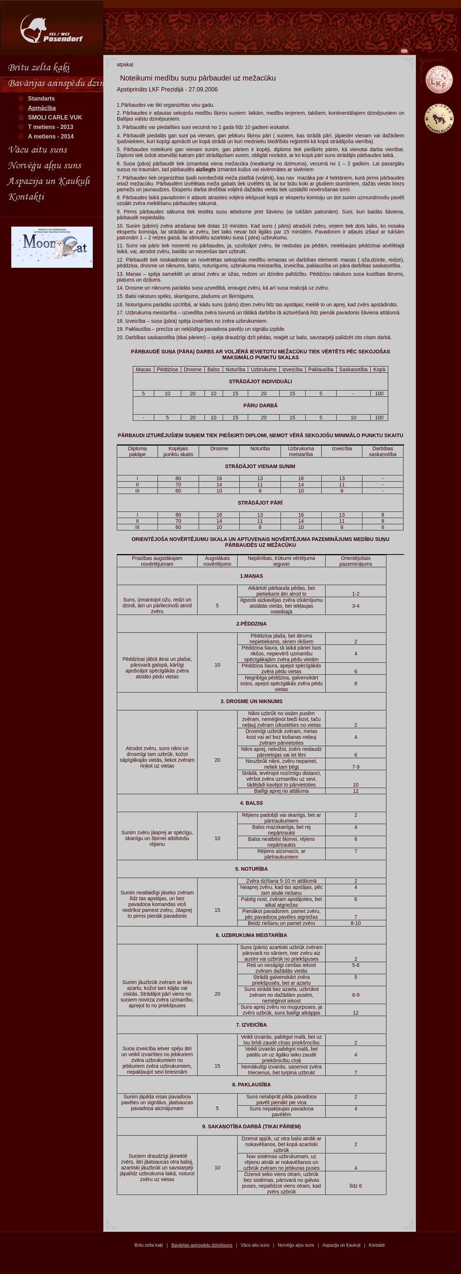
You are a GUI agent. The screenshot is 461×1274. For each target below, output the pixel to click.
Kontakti (377, 1245)
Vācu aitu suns (255, 1245)
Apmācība (42, 108)
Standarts (41, 98)
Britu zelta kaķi (149, 1245)
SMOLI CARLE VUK (55, 117)
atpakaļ (125, 64)
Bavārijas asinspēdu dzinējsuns (201, 1245)
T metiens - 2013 (50, 127)
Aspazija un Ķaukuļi (341, 1245)
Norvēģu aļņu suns (296, 1245)
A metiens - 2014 (51, 136)
